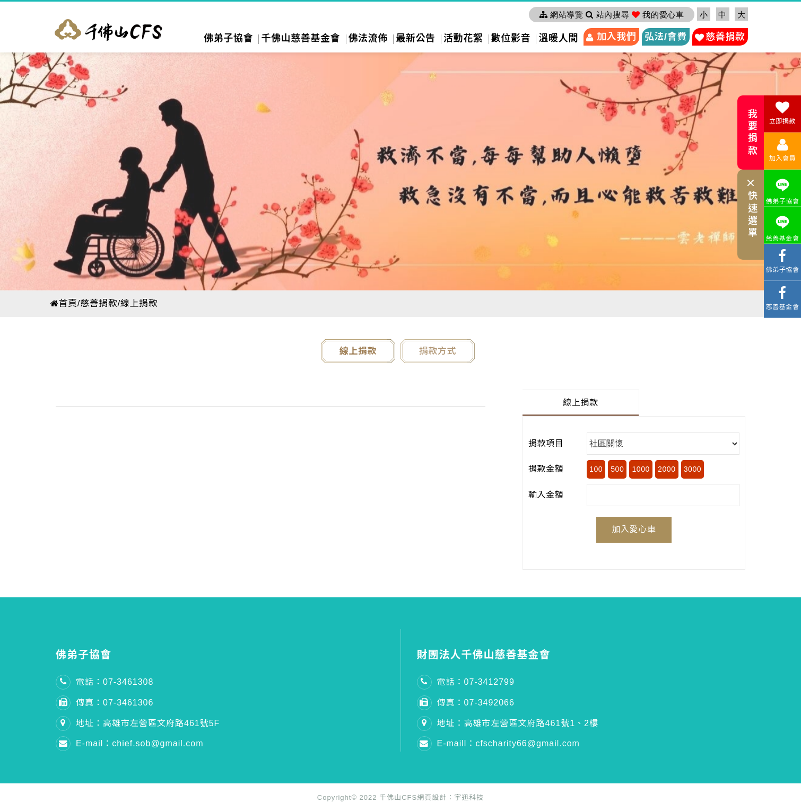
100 (596, 469)
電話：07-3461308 (114, 681)
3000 (693, 469)
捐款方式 (437, 351)
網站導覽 (561, 14)
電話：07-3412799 (476, 681)
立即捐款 (782, 113)
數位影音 (510, 38)
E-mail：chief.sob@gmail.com (140, 743)
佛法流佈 (368, 38)
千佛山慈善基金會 (300, 38)
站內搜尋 (607, 14)
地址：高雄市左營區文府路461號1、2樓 (518, 723)
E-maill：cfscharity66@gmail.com (508, 743)
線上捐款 (358, 351)
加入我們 (616, 36)
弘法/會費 (666, 36)
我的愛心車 (658, 14)
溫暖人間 (558, 38)
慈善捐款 (725, 36)
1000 (641, 469)
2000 (667, 469)
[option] (400, 169)
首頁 (64, 303)
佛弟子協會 (228, 38)
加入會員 (782, 150)
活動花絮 (463, 38)
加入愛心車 (634, 529)
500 (617, 469)
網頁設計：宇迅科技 (450, 797)
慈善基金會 (782, 227)
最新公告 (415, 38)
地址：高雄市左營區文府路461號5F (148, 723)
